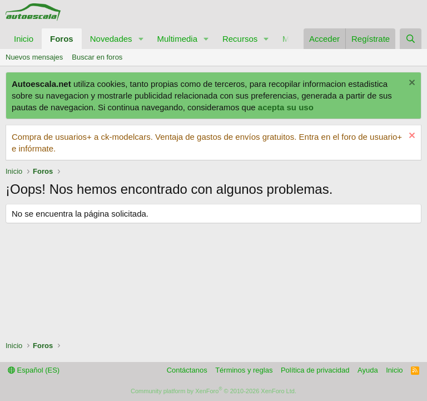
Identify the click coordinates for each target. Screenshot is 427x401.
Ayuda (368, 370)
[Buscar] (410, 38)
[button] (140, 38)
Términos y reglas (243, 370)
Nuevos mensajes (34, 57)
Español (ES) (33, 370)
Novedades (111, 38)
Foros (61, 38)
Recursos (239, 38)
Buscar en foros (97, 57)
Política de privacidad (315, 370)
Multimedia (177, 38)
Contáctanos (187, 370)
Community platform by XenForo (213, 391)
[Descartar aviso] (410, 84)
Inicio (23, 38)
